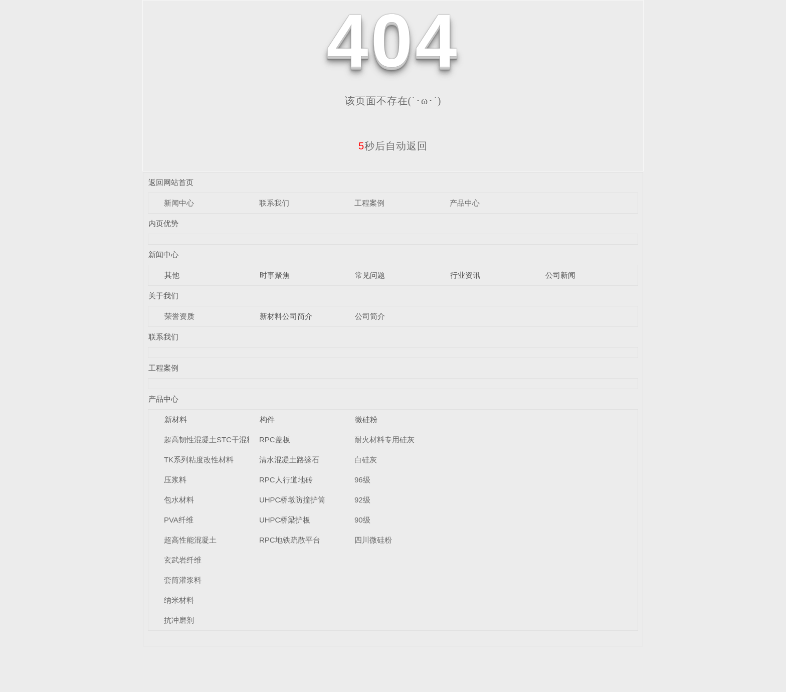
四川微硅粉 (373, 540)
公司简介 (370, 316)
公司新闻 (560, 275)
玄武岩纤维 (183, 560)
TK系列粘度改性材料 (199, 459)
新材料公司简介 (286, 316)
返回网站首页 (170, 182)
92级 (362, 499)
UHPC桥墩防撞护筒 (292, 499)
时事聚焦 (275, 275)
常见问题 (370, 275)
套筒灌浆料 (183, 580)
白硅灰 (365, 459)
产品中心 (465, 203)
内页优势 (163, 223)
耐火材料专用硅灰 (384, 439)
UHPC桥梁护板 (285, 519)
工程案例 (369, 203)
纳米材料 (179, 600)
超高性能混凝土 (190, 540)
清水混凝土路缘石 (289, 459)
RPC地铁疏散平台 (289, 540)
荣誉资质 (179, 316)
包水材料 (179, 499)
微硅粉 (366, 419)
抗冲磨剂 (179, 620)
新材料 (175, 419)
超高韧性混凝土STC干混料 (209, 439)
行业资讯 (465, 275)
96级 (362, 479)
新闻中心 (179, 203)
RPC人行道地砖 (286, 479)
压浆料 (175, 479)
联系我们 (274, 203)
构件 (267, 419)
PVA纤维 (178, 519)
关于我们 (163, 295)
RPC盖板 (274, 439)
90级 (362, 519)
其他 (171, 275)
